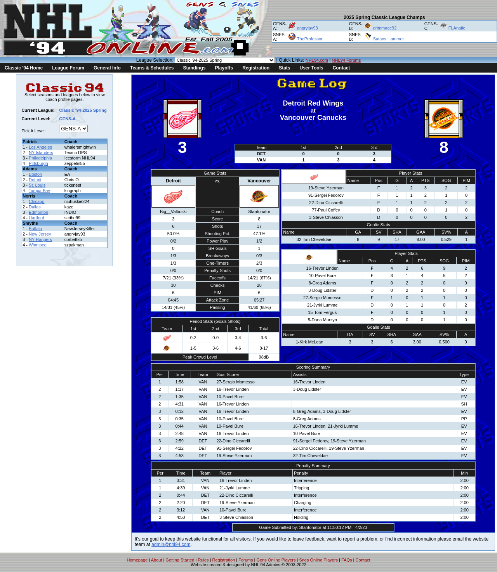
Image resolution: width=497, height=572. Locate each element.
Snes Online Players (318, 560)
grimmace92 (385, 28)
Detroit (35, 179)
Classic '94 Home (24, 68)
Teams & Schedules (152, 68)
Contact (341, 68)
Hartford (36, 217)
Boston (35, 174)
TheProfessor (310, 38)
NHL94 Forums (346, 60)
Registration (255, 68)
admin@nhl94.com (170, 544)
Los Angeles (40, 147)
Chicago (36, 201)
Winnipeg (38, 245)
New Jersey (40, 234)
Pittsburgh (38, 163)
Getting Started (179, 560)
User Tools (311, 68)
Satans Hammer (388, 38)
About (156, 560)
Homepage (137, 560)
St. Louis (37, 185)
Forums (245, 560)
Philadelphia (40, 158)
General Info (107, 68)
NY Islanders (41, 152)
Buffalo (35, 228)
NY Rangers (40, 239)
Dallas (35, 207)
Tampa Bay (39, 190)
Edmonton (38, 212)
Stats (284, 68)
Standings (194, 68)
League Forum (68, 68)
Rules (203, 560)
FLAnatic (456, 28)
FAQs (346, 560)
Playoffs (224, 68)
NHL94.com (317, 60)
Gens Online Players (276, 560)
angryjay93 (307, 28)
